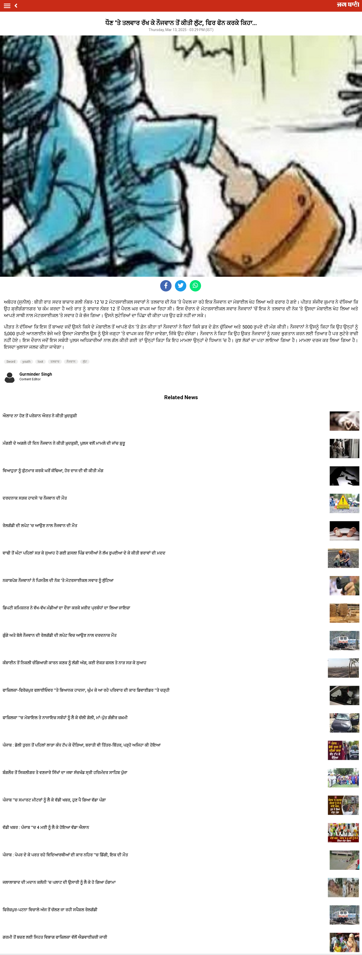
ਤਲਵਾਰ (54, 361)
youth (27, 361)
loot (40, 361)
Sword (10, 361)
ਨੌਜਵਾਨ (71, 361)
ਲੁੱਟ (85, 361)
